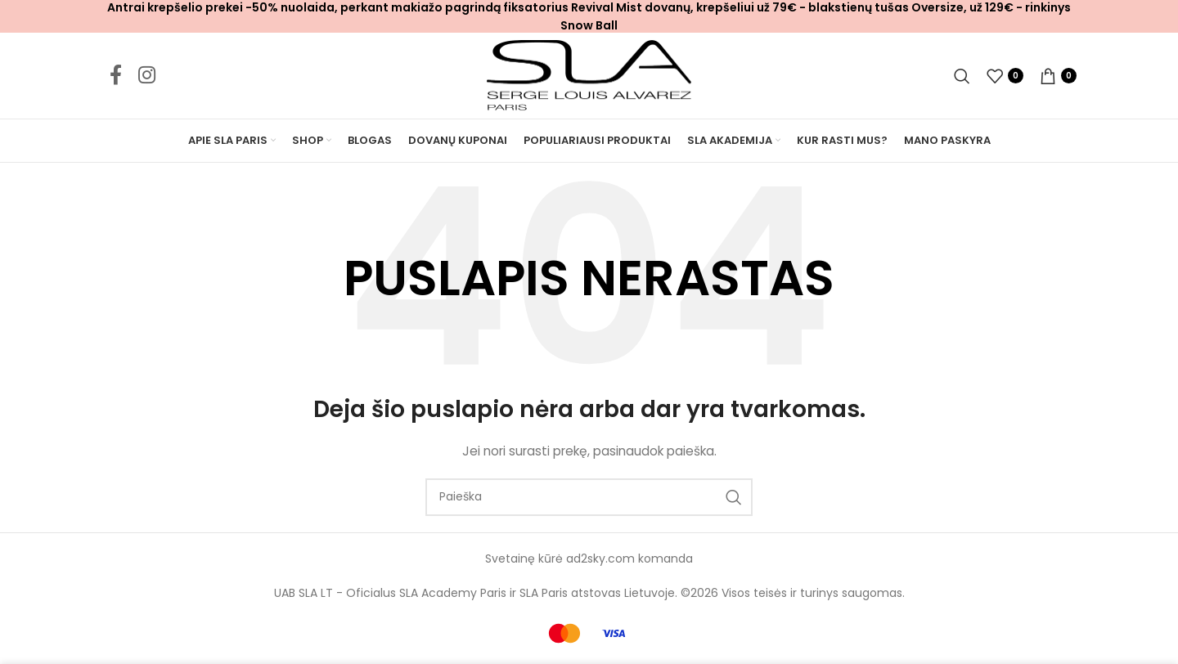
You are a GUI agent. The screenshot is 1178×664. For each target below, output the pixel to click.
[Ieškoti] (962, 76)
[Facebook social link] (115, 76)
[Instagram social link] (147, 76)
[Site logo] (589, 74)
